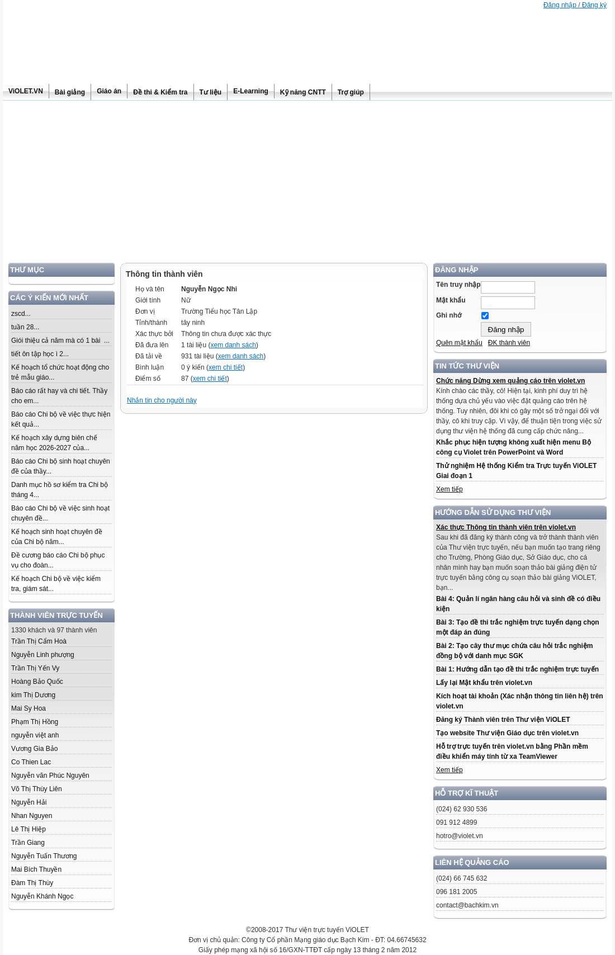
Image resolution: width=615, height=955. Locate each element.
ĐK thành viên (509, 343)
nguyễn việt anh (35, 735)
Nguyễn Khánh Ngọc (42, 896)
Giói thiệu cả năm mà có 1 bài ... (60, 340)
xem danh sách (233, 345)
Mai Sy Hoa (28, 708)
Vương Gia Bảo (34, 749)
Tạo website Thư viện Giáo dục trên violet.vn (507, 733)
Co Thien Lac (31, 762)
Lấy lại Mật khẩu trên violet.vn (484, 683)
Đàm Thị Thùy (32, 883)
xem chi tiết (226, 367)
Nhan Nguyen (31, 816)
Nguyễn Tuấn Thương (44, 856)
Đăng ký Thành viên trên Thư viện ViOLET (503, 720)
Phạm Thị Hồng (34, 722)
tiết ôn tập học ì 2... (40, 354)
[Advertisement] (307, 184)
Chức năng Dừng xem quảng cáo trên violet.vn (510, 381)
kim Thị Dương (33, 695)
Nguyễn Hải (28, 802)
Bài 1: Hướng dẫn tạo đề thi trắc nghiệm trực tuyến (517, 669)
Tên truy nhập (458, 285)
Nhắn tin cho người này (162, 400)
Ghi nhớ (448, 315)
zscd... (21, 314)
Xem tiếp (449, 489)
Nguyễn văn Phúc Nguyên (50, 775)
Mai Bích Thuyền (36, 869)
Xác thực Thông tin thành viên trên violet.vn (506, 527)
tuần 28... (25, 327)
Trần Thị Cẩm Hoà (39, 641)
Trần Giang (28, 843)
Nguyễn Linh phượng (42, 655)
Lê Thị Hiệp (28, 829)
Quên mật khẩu (459, 343)
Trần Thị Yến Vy (35, 668)
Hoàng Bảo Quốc (37, 681)
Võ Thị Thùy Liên (36, 789)
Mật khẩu (451, 300)
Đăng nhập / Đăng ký (575, 5)
